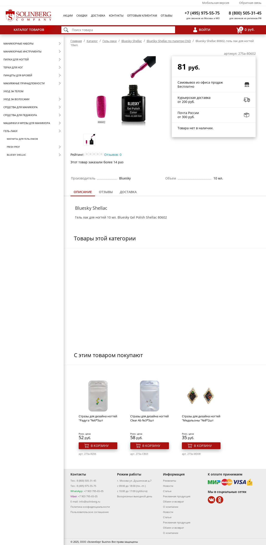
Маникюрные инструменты (22, 51)
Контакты (116, 15)
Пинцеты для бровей (17, 75)
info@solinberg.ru (89, 501)
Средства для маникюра (20, 107)
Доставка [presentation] (128, 192)
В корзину (100, 445)
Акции (68, 15)
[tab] (82, 192)
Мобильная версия (215, 3)
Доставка (98, 15)
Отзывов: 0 (112, 154)
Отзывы (166, 15)
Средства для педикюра (20, 115)
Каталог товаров (29, 29)
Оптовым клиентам (142, 15)
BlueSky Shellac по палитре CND (169, 41)
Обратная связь (250, 3)
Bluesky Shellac (16, 154)
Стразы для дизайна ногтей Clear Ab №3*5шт (149, 418)
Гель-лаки (10, 131)
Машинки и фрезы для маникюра (26, 123)
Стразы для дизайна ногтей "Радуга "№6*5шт (98, 418)
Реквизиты (169, 480)
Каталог (92, 41)
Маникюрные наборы (18, 43)
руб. (245, 29)
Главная (76, 41)
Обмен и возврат (173, 501)
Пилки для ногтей (16, 59)
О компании (170, 506)
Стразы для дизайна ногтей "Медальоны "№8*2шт (201, 418)
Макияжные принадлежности (24, 83)
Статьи (167, 491)
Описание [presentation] (83, 192)
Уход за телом (13, 91)
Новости (168, 486)
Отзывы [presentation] (106, 192)
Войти (204, 29)
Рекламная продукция (176, 496)
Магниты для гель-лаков (22, 138)
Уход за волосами (16, 99)
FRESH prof (13, 146)
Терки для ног (13, 67)
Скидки (81, 15)
